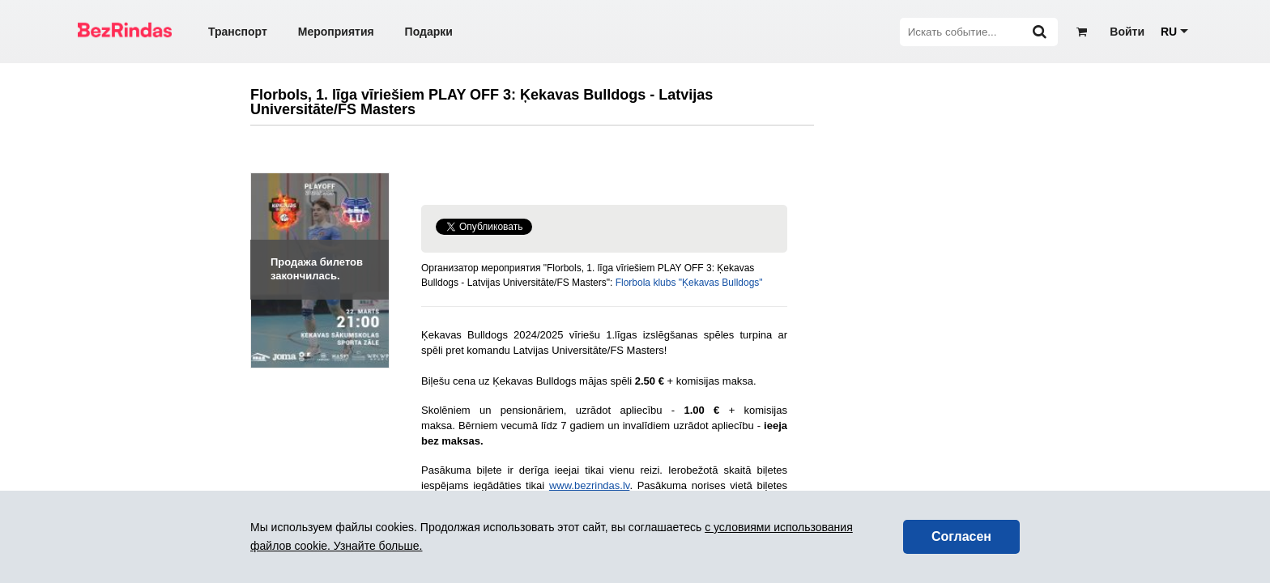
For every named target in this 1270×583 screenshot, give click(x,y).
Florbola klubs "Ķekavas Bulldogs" (689, 282)
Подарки (429, 31)
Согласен (961, 536)
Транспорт (237, 31)
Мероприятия (336, 31)
